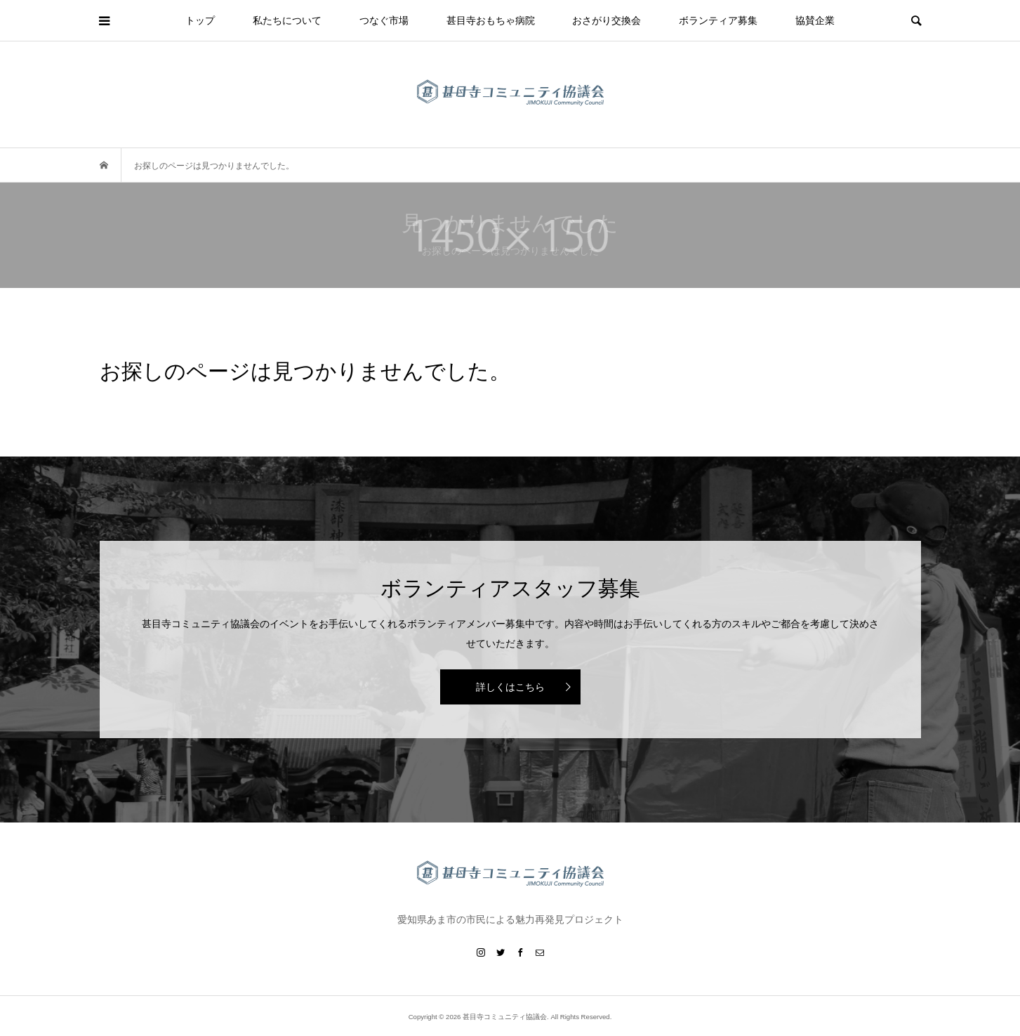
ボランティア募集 (718, 20)
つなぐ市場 (384, 20)
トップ (200, 20)
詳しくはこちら (510, 687)
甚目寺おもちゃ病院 (490, 20)
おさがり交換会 (606, 20)
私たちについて (287, 20)
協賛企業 (815, 20)
